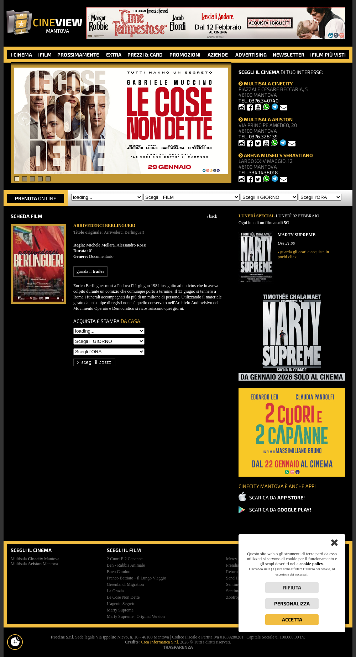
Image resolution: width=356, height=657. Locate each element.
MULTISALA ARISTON (266, 119)
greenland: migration (125, 584)
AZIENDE (218, 55)
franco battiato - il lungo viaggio (136, 578)
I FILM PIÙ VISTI (327, 55)
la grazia (115, 590)
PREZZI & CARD (145, 55)
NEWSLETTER (288, 55)
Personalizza (292, 603)
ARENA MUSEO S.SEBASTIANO (276, 155)
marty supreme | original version (136, 616)
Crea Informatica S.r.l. (160, 642)
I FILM (44, 55)
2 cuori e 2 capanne (125, 558)
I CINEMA (21, 55)
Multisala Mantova (35, 558)
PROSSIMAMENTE (78, 55)
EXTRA (113, 55)
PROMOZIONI (184, 55)
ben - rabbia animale (126, 565)
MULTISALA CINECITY (266, 83)
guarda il (90, 271)
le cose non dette (123, 597)
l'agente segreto (121, 603)
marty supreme (120, 610)
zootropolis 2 (237, 597)
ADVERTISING (251, 55)
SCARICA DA (277, 497)
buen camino (118, 571)
